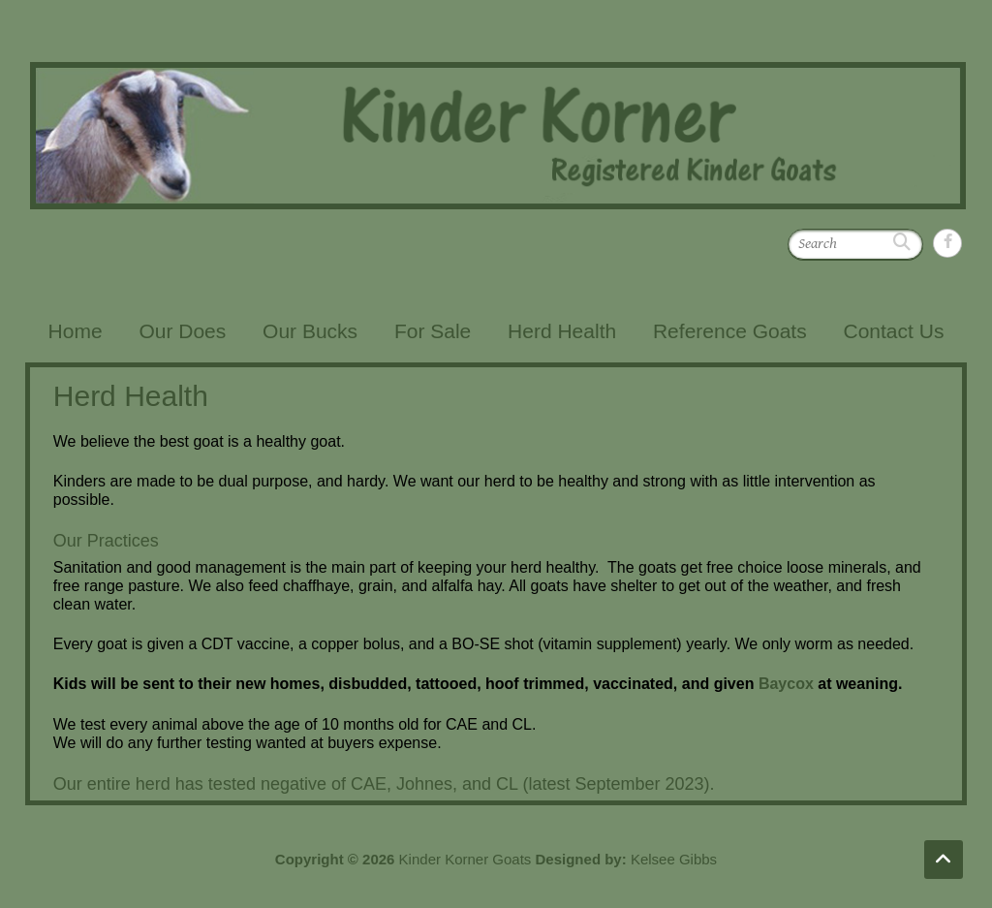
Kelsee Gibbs (674, 859)
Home (75, 331)
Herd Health (562, 331)
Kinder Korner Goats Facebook (947, 243)
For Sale (432, 331)
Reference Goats (730, 331)
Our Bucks (310, 331)
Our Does (182, 331)
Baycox (786, 683)
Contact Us (894, 331)
